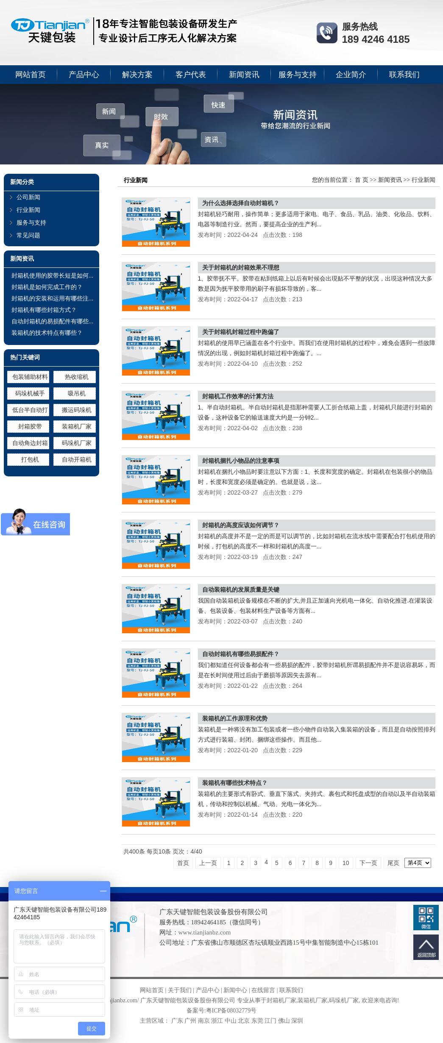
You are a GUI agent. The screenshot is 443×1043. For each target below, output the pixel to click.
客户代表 (191, 74)
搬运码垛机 (77, 409)
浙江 (217, 1021)
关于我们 (180, 990)
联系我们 (404, 74)
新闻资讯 (244, 74)
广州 (190, 1021)
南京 (204, 1021)
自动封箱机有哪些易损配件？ (240, 654)
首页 (183, 862)
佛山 (284, 1021)
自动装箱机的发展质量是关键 (240, 589)
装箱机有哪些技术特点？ (234, 782)
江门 (270, 1021)
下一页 (368, 862)
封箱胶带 (30, 426)
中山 (231, 1021)
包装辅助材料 (30, 376)
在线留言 (263, 990)
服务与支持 (298, 74)
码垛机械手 (30, 393)
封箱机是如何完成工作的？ (47, 287)
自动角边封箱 (30, 442)
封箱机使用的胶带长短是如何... (52, 275)
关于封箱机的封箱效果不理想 (240, 267)
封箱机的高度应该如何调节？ (240, 525)
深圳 (297, 1021)
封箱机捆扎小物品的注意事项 (240, 460)
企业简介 (351, 74)
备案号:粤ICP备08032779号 (222, 1010)
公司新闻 (28, 197)
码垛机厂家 (77, 442)
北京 (244, 1021)
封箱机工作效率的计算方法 (237, 396)
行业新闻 (28, 210)
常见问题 (28, 235)
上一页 (208, 862)
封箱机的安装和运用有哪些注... (52, 298)
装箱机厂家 (77, 426)
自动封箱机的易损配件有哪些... (52, 321)
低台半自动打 (30, 409)
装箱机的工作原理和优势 (234, 718)
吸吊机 (77, 393)
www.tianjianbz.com (204, 932)
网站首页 (30, 74)
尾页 (393, 862)
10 (346, 862)
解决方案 (137, 74)
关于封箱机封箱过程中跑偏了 (240, 331)
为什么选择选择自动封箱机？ (240, 203)
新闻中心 (235, 990)
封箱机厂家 (281, 1000)
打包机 (30, 459)
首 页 (361, 180)
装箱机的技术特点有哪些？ (47, 332)
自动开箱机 (77, 459)
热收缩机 (77, 376)
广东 (177, 1021)
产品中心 (84, 74)
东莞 (257, 1021)
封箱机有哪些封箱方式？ (44, 309)
